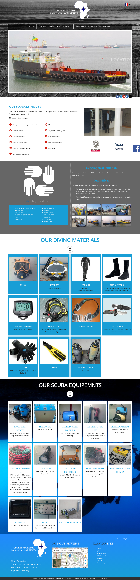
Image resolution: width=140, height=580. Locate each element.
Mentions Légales (122, 539)
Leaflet (62, 567)
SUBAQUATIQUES (82, 26)
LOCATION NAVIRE (64, 26)
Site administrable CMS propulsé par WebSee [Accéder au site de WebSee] (76, 578)
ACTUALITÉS (96, 26)
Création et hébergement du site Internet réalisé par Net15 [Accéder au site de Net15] (48, 578)
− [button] (85, 563)
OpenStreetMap (76, 567)
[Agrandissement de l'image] (79, 215)
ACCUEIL (32, 26)
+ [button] (85, 560)
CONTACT (107, 26)
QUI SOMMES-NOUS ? (46, 26)
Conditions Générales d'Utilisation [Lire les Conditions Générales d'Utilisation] (98, 578)
